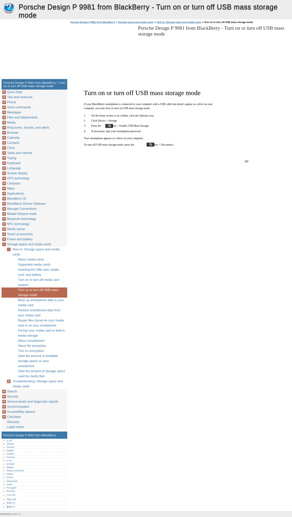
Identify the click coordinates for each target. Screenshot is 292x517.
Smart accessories (20, 234)
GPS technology (18, 178)
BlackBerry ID (16, 198)
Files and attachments (22, 117)
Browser (13, 132)
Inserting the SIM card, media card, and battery (38, 272)
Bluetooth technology (21, 219)
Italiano (9, 474)
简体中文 (10, 503)
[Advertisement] (102, 52)
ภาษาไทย (10, 495)
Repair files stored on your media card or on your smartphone (41, 323)
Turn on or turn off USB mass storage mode (38, 292)
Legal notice (15, 427)
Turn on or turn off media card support (38, 282)
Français (10, 457)
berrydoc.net (15, 514)
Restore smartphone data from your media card (39, 313)
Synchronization (18, 406)
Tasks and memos (19, 153)
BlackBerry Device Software (26, 203)
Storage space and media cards (135, 22)
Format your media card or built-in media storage (41, 333)
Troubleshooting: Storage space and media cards (38, 384)
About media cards (31, 259)
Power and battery (19, 239)
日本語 (9, 477)
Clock (11, 147)
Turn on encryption (31, 350)
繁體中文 (10, 507)
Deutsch (10, 447)
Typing (11, 158)
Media (11, 122)
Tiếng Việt (11, 499)
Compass (13, 183)
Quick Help (14, 92)
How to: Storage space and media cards (179, 22)
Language (14, 168)
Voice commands (19, 107)
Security (12, 396)
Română (10, 491)
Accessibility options (21, 411)
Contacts (13, 142)
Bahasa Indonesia (15, 470)
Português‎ (11, 488)
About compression (31, 340)
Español (10, 454)
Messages (14, 112)
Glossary (13, 422)
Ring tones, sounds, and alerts (28, 127)
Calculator (14, 416)
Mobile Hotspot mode (22, 213)
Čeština (10, 444)
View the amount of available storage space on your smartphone (38, 361)
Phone (11, 102)
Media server (16, 229)
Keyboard (14, 163)
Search (12, 391)
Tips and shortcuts (19, 97)
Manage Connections (22, 208)
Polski (9, 484)
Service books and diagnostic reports (32, 401)
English (10, 450)
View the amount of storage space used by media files (41, 373)
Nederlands (12, 481)
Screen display (17, 173)
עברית (9, 460)
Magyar (10, 467)
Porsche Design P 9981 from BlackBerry (9, 8)
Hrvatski (10, 464)
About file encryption (32, 345)
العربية (9, 440)
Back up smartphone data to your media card (41, 302)
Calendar (13, 137)
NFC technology (18, 224)
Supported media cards (34, 264)
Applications (15, 193)
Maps (11, 188)
